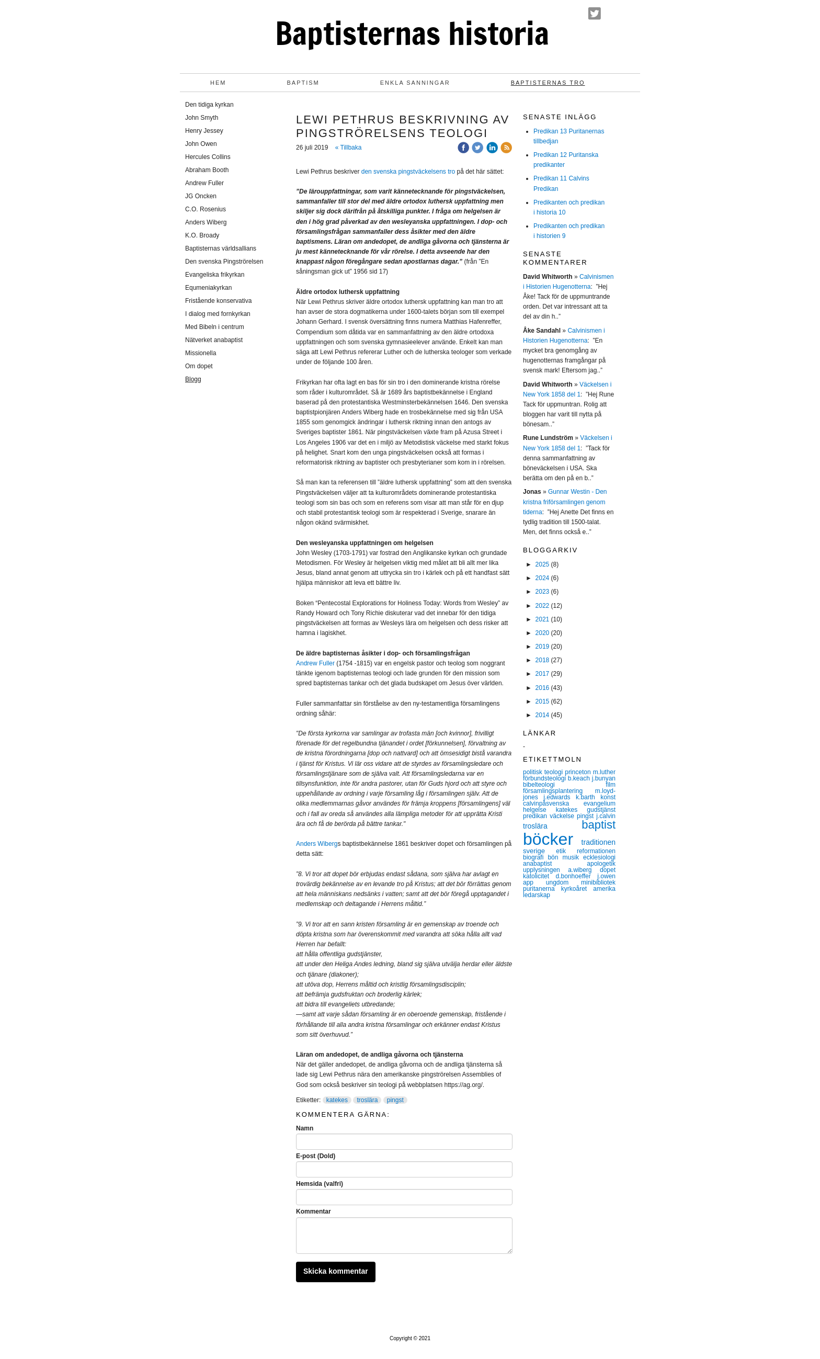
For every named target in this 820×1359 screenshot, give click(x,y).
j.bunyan (604, 778)
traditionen (599, 842)
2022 (543, 605)
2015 (543, 701)
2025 (543, 564)
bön (555, 857)
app (534, 882)
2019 (543, 646)
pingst (395, 1100)
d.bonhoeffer (577, 876)
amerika (604, 888)
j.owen (606, 876)
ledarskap (536, 895)
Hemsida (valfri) (319, 1183)
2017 (543, 673)
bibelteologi (564, 784)
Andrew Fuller (315, 663)
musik (573, 857)
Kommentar (313, 1211)
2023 (543, 591)
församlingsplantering (559, 791)
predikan (536, 816)
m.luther (604, 772)
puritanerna (542, 888)
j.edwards (559, 797)
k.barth (588, 797)
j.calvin (606, 816)
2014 (543, 715)
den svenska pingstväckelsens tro (408, 171)
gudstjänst (601, 809)
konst (608, 797)
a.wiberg (584, 870)
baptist (599, 824)
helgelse (539, 809)
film (611, 784)
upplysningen (545, 870)
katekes (337, 1100)
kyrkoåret (577, 888)
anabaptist (555, 863)
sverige (539, 851)
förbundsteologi (545, 778)
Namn (304, 1128)
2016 (543, 688)
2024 (543, 578)
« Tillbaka (348, 147)
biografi (535, 857)
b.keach (580, 778)
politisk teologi (544, 772)
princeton (579, 772)
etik (566, 851)
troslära (367, 1100)
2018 (543, 660)
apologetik (601, 863)
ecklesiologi (599, 857)
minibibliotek (598, 882)
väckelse (563, 816)
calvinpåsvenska (553, 803)
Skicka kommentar (335, 1271)
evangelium (600, 803)
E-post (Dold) (315, 1156)
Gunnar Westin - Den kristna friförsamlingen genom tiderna (565, 501)
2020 (543, 633)
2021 (543, 619)
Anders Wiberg (316, 843)
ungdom (563, 882)
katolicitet (539, 876)
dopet (608, 870)
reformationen (596, 851)
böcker (552, 839)
